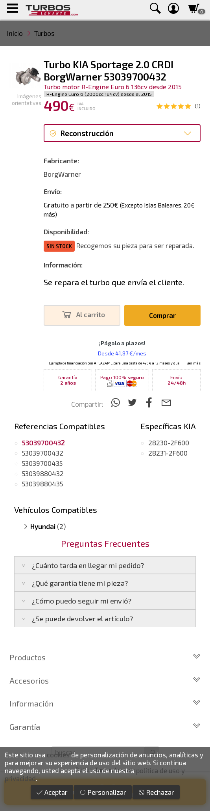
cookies (58, 755)
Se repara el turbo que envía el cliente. (114, 282)
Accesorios (105, 680)
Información (105, 703)
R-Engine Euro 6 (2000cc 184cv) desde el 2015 (99, 94)
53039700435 (42, 463)
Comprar (162, 315)
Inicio (15, 33)
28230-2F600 (168, 443)
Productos (105, 657)
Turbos (44, 33)
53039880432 (43, 473)
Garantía (105, 726)
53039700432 (42, 453)
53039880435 (42, 484)
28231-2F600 (168, 453)
